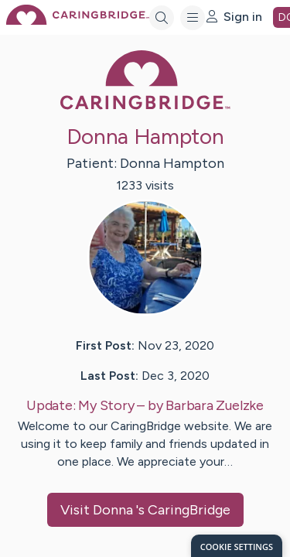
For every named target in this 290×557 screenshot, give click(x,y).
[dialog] (236, 546)
